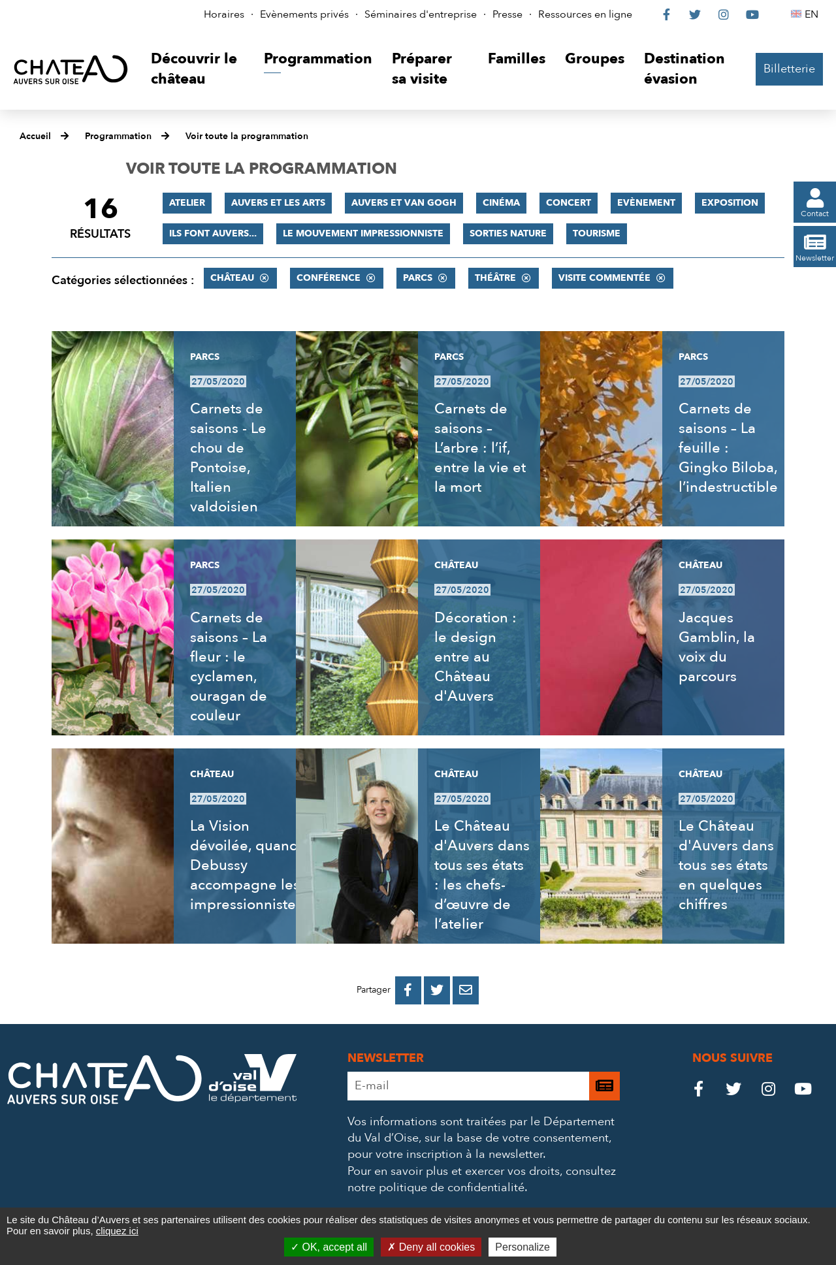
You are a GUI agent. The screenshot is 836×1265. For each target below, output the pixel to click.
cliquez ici (117, 1230)
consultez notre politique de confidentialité (481, 1179)
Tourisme (596, 233)
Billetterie (789, 69)
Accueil (35, 136)
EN (813, 14)
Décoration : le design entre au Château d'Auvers (475, 657)
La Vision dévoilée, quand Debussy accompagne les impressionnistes (246, 865)
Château (232, 278)
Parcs (417, 278)
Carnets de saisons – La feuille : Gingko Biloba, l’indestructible (728, 448)
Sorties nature (508, 233)
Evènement (646, 203)
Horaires (224, 14)
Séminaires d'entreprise (420, 14)
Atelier (187, 203)
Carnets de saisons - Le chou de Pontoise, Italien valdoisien (228, 458)
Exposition (729, 203)
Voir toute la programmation (246, 136)
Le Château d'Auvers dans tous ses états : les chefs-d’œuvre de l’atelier (482, 875)
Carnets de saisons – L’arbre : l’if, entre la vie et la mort (480, 448)
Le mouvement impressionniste (363, 233)
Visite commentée (604, 278)
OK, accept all (329, 1247)
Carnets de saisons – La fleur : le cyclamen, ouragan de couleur (228, 667)
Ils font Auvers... (213, 233)
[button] (197, 69)
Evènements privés (304, 14)
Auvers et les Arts (278, 203)
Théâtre (495, 278)
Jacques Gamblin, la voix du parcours (717, 647)
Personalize (522, 1247)
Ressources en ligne (585, 14)
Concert (568, 203)
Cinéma (501, 203)
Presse (507, 14)
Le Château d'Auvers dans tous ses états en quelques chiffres (726, 865)
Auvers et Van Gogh (404, 203)
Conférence (329, 278)
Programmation (118, 136)
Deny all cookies (431, 1247)
